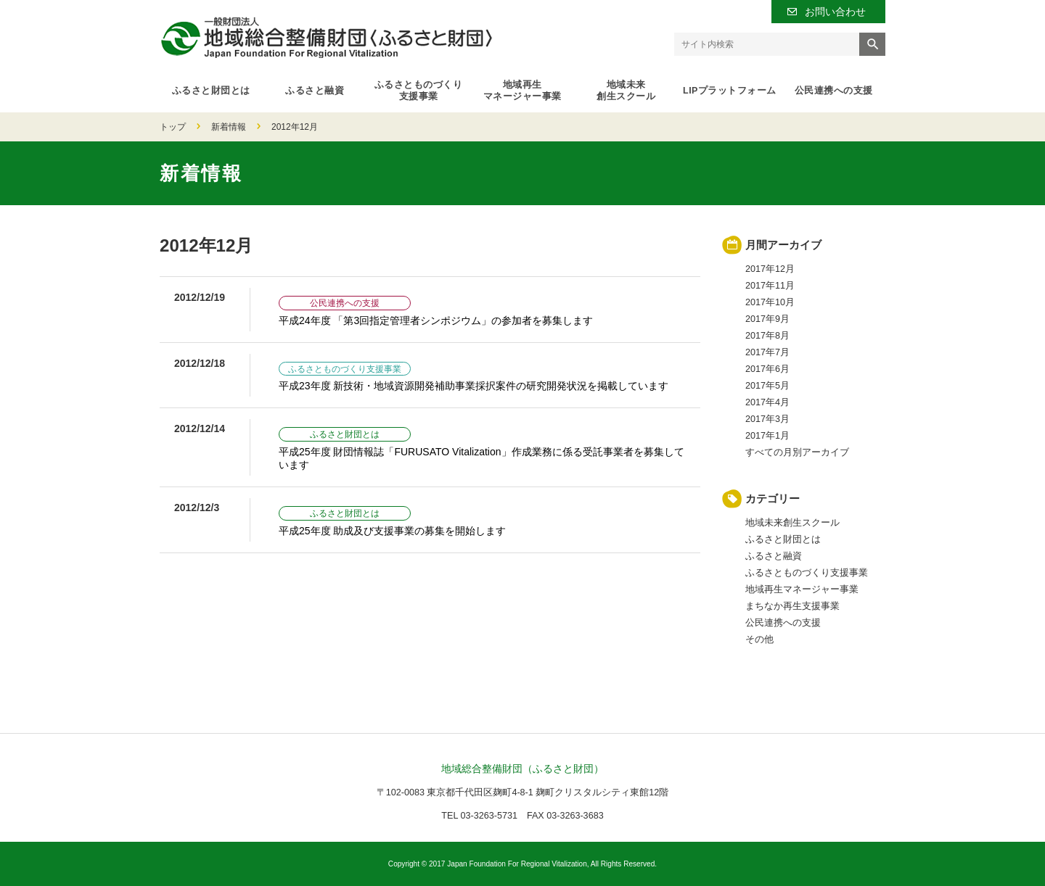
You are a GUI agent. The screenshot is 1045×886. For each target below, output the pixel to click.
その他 (759, 639)
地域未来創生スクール (626, 91)
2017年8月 (767, 336)
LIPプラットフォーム (729, 91)
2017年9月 (767, 319)
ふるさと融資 (314, 91)
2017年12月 (770, 269)
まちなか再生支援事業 (792, 606)
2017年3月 (767, 419)
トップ (173, 127)
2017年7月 (767, 352)
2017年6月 (767, 369)
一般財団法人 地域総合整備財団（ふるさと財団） (326, 37)
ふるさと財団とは (211, 91)
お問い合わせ (835, 11)
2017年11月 (770, 286)
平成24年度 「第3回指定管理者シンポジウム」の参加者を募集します (436, 320)
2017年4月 (767, 402)
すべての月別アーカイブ (797, 452)
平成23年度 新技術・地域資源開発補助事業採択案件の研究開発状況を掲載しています (473, 386)
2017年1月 (767, 436)
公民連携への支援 (834, 91)
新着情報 (228, 127)
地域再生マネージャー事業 (522, 91)
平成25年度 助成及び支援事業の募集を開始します (392, 531)
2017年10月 (770, 302)
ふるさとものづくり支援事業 (418, 91)
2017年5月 (767, 386)
